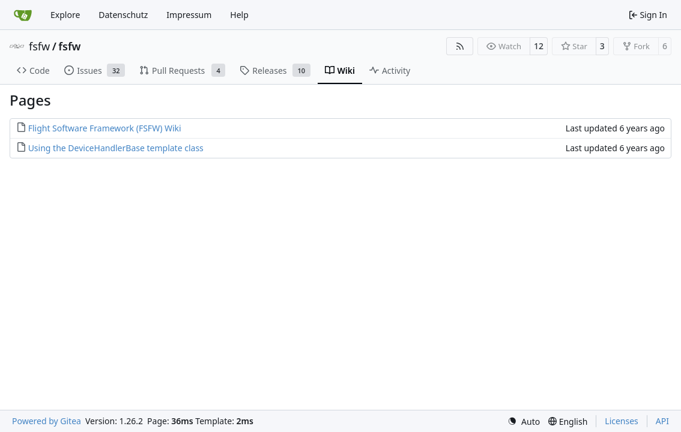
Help (239, 14)
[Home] (23, 15)
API (662, 421)
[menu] (523, 421)
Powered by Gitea (46, 421)
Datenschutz (123, 14)
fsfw (39, 46)
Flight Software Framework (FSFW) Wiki (104, 128)
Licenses (621, 421)
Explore (65, 14)
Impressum (188, 14)
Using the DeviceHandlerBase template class (116, 148)
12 (538, 46)
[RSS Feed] (460, 46)
